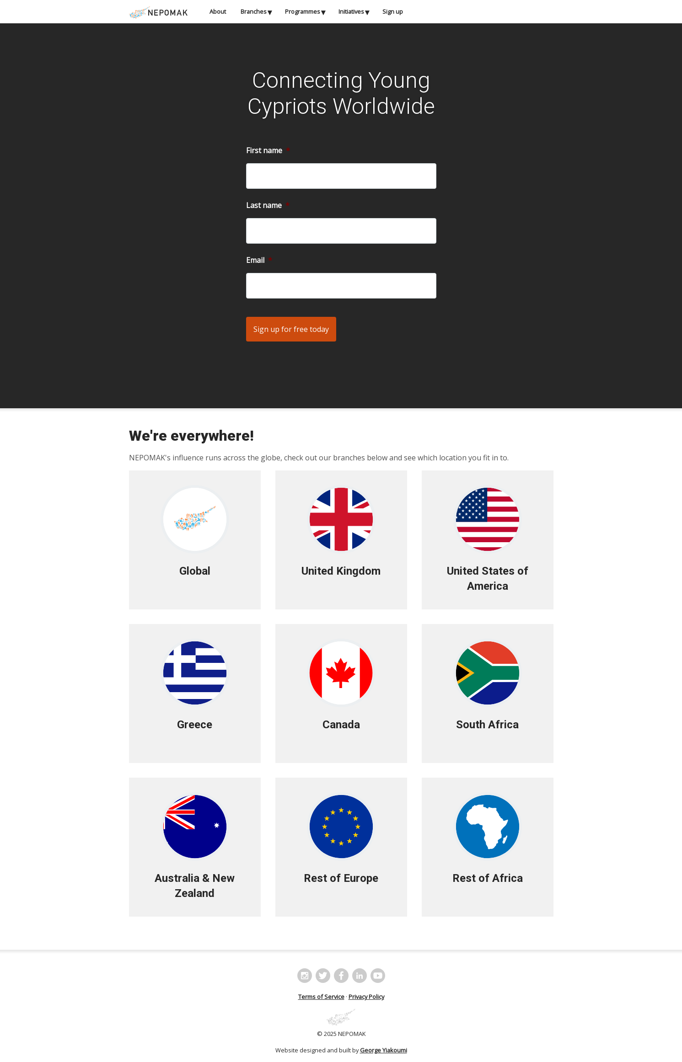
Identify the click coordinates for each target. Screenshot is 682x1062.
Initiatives (351, 11)
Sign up (392, 11)
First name (268, 150)
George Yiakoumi (383, 1050)
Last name (268, 205)
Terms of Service (321, 997)
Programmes (302, 11)
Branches (254, 11)
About (217, 11)
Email (259, 260)
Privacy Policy (366, 997)
